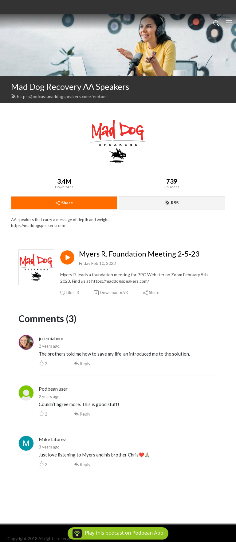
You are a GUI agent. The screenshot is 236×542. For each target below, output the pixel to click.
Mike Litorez (52, 439)
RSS (172, 202)
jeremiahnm (51, 338)
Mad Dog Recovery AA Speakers (70, 87)
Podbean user (53, 389)
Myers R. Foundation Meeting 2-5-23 (139, 253)
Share (64, 202)
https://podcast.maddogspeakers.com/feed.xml (59, 96)
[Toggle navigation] (229, 23)
